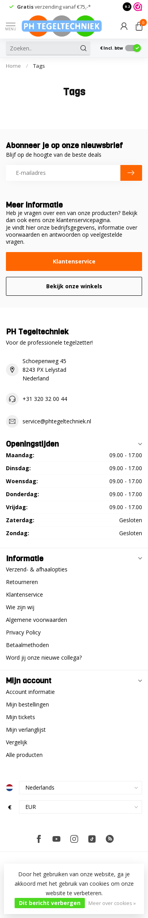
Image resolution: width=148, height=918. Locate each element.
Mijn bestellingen (27, 704)
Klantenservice (74, 261)
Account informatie (30, 691)
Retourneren (22, 582)
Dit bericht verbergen (50, 903)
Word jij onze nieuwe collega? (44, 657)
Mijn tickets (20, 717)
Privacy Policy (23, 632)
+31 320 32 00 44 (44, 398)
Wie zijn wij (20, 607)
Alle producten (24, 755)
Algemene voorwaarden (36, 619)
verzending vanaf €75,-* (54, 6)
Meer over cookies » (112, 903)
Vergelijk (16, 742)
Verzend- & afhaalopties (36, 569)
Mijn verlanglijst (26, 729)
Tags (39, 65)
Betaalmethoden (27, 645)
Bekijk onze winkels (74, 286)
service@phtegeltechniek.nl (56, 421)
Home (13, 65)
